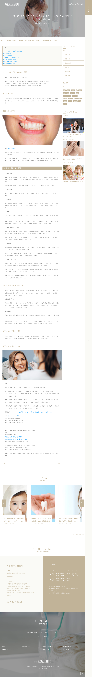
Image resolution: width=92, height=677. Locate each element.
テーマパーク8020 (13, 416)
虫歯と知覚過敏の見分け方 (10, 59)
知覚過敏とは (7, 53)
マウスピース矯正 (67, 95)
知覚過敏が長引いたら (9, 63)
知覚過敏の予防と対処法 (10, 61)
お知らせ (67, 55)
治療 (68, 93)
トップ (2, 40)
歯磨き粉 (72, 93)
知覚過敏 (75, 101)
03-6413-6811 (76, 4)
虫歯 (64, 90)
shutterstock (11, 148)
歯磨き (68, 90)
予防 (80, 101)
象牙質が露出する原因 (12, 57)
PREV (5, 463)
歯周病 (80, 90)
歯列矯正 (67, 67)
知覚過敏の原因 (8, 55)
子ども (70, 101)
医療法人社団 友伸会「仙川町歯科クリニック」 (18, 439)
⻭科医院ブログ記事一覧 (11, 40)
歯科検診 (70, 98)
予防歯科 (67, 71)
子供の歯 (67, 59)
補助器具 (65, 104)
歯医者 (72, 90)
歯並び (77, 93)
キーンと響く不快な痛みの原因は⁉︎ (13, 51)
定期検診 (65, 98)
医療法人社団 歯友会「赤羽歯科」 (14, 437)
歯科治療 (37, 23)
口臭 (64, 93)
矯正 (75, 98)
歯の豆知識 (68, 63)
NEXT (59, 463)
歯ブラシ (80, 98)
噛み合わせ (74, 95)
